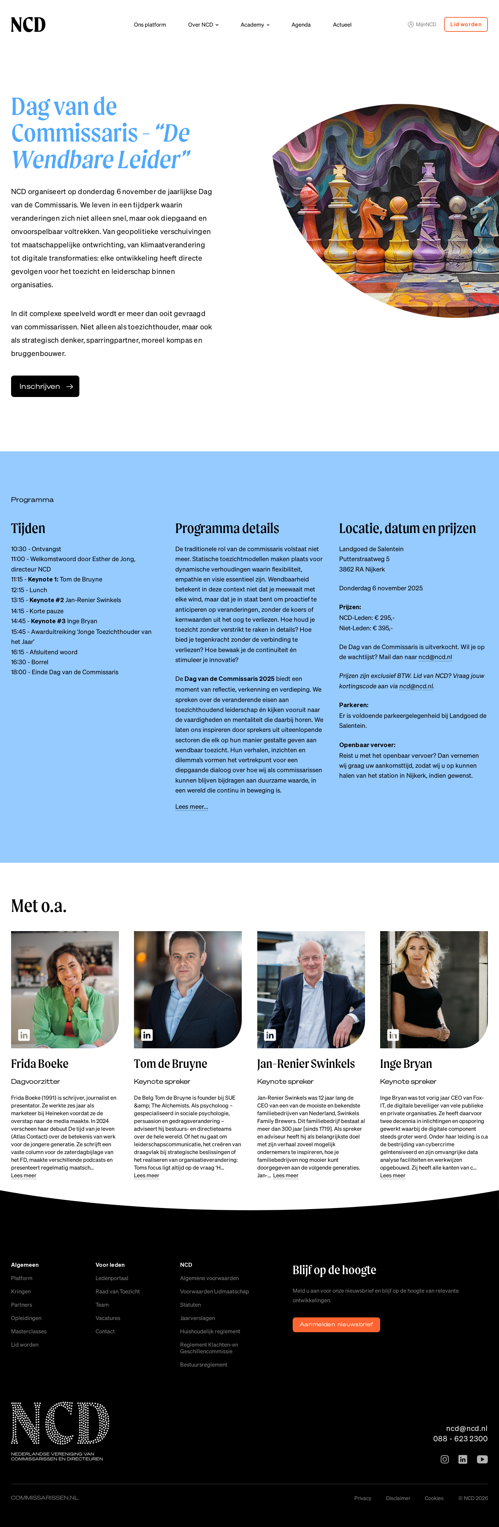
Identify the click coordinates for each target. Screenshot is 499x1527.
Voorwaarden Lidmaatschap (214, 1291)
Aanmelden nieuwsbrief (337, 1324)
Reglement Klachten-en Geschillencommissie (209, 1348)
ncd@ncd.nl (435, 656)
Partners (21, 1304)
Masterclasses (29, 1331)
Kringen (21, 1291)
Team (102, 1304)
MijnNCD (422, 24)
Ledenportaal (112, 1278)
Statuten (190, 1304)
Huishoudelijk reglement (210, 1331)
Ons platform (150, 24)
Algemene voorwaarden (209, 1278)
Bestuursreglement (203, 1364)
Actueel (342, 24)
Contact (105, 1331)
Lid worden (466, 24)
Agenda (301, 24)
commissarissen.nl (45, 1497)
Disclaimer (398, 1497)
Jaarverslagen (197, 1317)
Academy (252, 24)
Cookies (434, 1497)
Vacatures (108, 1317)
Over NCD (200, 24)
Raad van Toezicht (118, 1291)
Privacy (362, 1497)
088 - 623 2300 (460, 1438)
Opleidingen (26, 1317)
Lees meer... (191, 806)
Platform (21, 1278)
